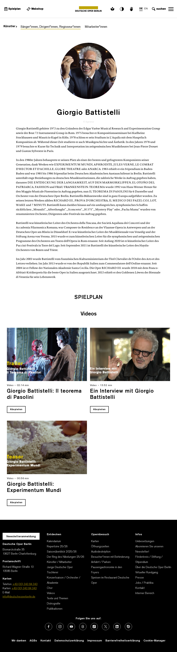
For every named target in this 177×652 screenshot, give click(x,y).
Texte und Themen (57, 598)
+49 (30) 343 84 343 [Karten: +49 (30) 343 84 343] (24, 588)
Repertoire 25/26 (57, 546)
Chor (50, 588)
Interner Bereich (144, 593)
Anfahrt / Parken (101, 562)
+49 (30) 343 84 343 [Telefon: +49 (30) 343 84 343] (25, 584)
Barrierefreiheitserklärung (122, 640)
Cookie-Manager (154, 640)
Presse (139, 577)
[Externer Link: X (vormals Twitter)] (105, 626)
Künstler (10, 26)
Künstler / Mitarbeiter (59, 562)
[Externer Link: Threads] (82, 626)
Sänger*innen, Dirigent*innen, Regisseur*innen (51, 27)
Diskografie (53, 603)
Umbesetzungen (144, 541)
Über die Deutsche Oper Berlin (153, 567)
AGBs (33, 640)
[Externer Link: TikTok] (94, 626)
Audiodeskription (100, 551)
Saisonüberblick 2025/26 (62, 551)
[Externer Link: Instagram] (60, 626)
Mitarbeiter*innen (96, 27)
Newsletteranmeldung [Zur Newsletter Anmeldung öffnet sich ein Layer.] (21, 536)
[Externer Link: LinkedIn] (117, 626)
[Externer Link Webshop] (34, 9)
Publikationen (54, 609)
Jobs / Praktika (144, 583)
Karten (95, 541)
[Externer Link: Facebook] (48, 626)
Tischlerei (52, 572)
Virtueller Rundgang (146, 572)
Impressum (94, 640)
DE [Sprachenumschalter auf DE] (141, 8)
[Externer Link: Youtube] (71, 626)
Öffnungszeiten (100, 546)
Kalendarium (54, 541)
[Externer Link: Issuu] (128, 626)
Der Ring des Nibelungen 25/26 (65, 557)
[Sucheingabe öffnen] (158, 9)
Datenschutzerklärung (69, 640)
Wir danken (19, 640)
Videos (51, 593)
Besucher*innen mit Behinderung (110, 557)
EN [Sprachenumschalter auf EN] (146, 8)
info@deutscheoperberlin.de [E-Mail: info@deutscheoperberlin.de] (19, 596)
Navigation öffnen (171, 9)
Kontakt (140, 588)
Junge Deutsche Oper (60, 567)
